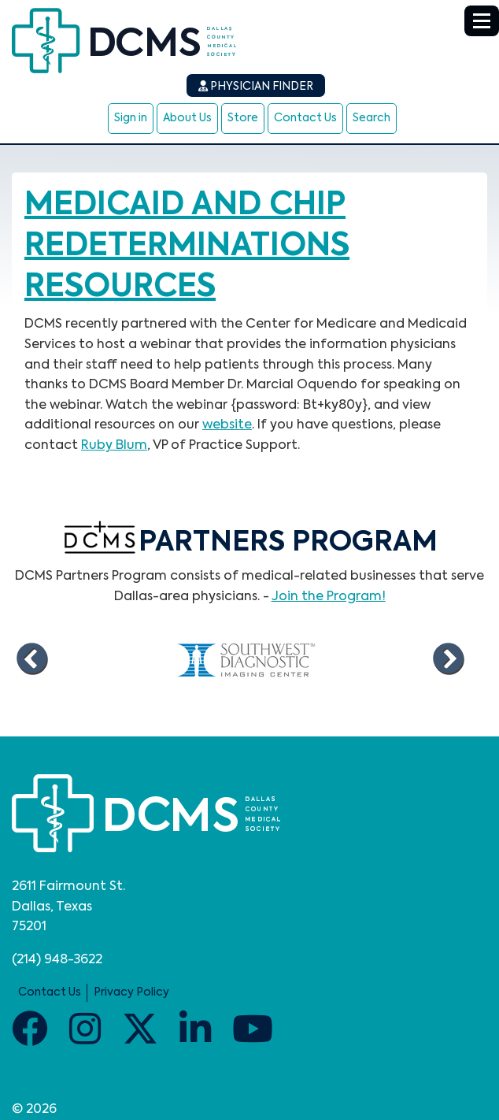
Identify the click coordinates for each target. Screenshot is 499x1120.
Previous (31, 659)
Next (448, 659)
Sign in (130, 118)
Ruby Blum (114, 445)
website (227, 425)
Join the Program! (329, 597)
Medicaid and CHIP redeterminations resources (186, 246)
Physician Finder (255, 86)
